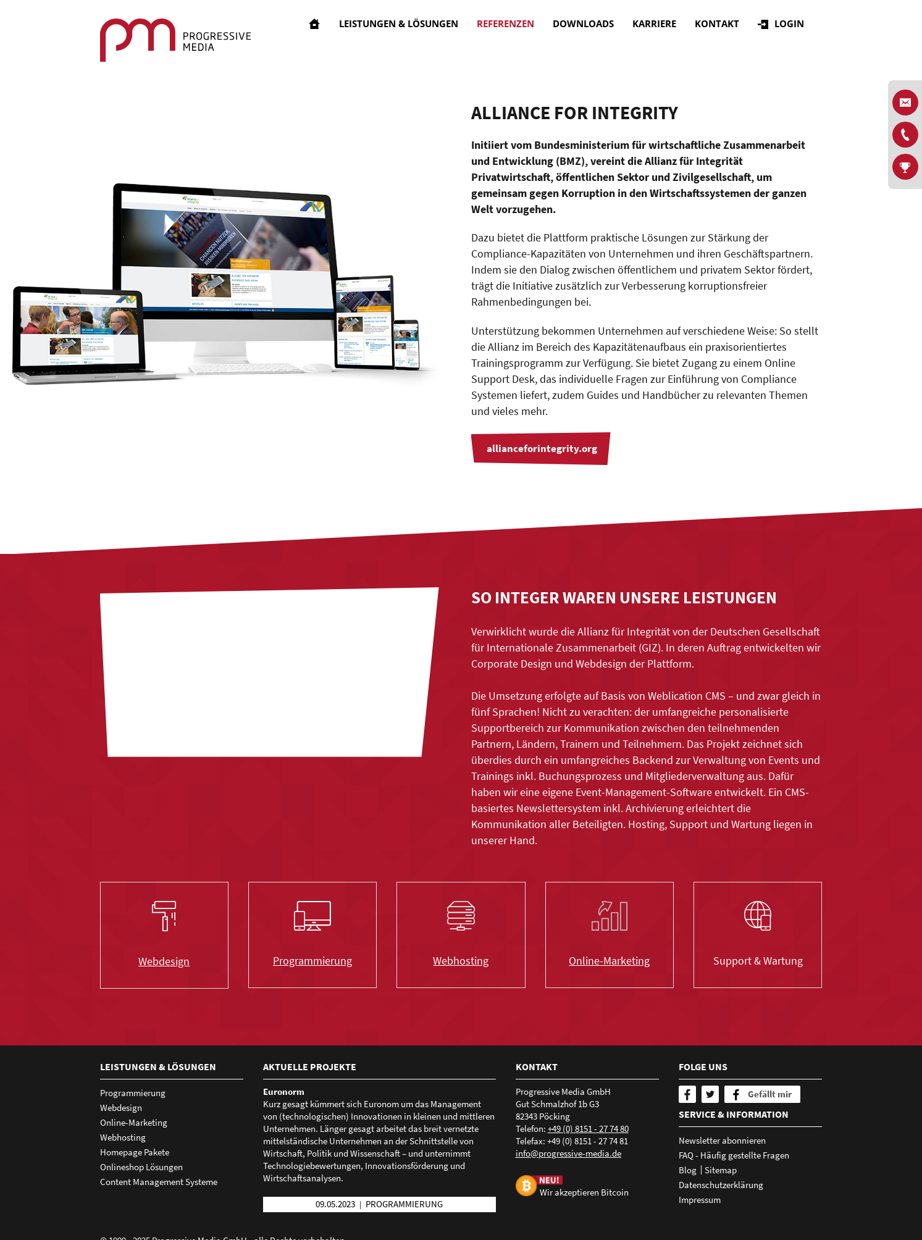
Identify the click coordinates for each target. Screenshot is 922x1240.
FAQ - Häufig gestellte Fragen (734, 1155)
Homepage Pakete (134, 1152)
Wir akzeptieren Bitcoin (584, 1192)
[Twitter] (710, 1094)
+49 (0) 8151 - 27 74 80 (588, 1128)
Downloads (592, 34)
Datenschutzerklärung (721, 1185)
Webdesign (164, 961)
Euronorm (283, 1091)
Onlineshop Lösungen (141, 1167)
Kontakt (726, 34)
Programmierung (312, 960)
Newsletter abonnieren (722, 1140)
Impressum (700, 1199)
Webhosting (460, 960)
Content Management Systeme (158, 1182)
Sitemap (721, 1170)
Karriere (663, 34)
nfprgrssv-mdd (568, 1153)
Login (798, 34)
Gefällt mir (770, 1094)
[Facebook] (687, 1094)
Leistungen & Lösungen (407, 34)
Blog (688, 1170)
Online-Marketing (609, 960)
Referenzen (514, 34)
